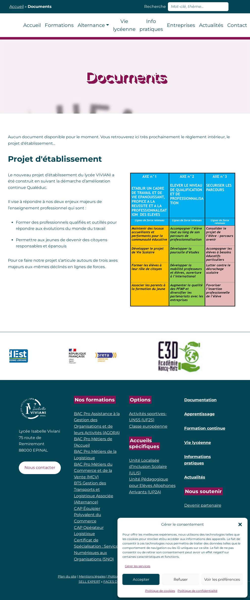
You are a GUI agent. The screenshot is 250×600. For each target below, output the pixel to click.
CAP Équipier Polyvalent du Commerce (87, 514)
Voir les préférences (222, 579)
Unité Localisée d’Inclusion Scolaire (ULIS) (148, 466)
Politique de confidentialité (197, 591)
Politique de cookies (160, 591)
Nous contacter (39, 467)
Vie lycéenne (197, 442)
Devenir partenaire (202, 505)
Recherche (155, 6)
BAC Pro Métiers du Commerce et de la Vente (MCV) (93, 470)
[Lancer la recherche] (235, 6)
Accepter (141, 579)
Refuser (181, 579)
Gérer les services (137, 566)
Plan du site (67, 576)
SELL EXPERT (89, 581)
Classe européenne (148, 426)
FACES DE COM (115, 581)
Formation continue (204, 428)
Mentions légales (92, 576)
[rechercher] (198, 6)
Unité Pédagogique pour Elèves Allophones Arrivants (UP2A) (152, 485)
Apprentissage (199, 414)
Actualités (194, 477)
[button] (240, 524)
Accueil (16, 6)
